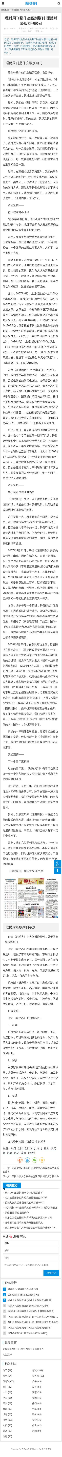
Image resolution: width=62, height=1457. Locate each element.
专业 (36, 1420)
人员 (7, 1425)
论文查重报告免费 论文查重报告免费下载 (26, 1197)
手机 (36, 1409)
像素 (7, 1409)
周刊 (39, 1148)
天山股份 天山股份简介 (17, 1212)
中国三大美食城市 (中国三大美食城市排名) (29, 1327)
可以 (7, 1403)
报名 (8, 1420)
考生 (7, 1376)
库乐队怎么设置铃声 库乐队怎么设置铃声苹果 (28, 1217)
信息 (7, 1436)
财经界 (32, 1152)
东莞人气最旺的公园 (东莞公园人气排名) (28, 1305)
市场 (16, 1152)
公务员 (38, 1376)
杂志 (23, 9)
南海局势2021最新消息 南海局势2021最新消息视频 (31, 1207)
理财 (20, 1148)
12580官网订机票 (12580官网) (23, 1294)
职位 (36, 1414)
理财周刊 (29, 1148)
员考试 (8, 1381)
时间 (36, 1431)
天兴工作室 (46, 1449)
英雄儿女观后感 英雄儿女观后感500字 (24, 1202)
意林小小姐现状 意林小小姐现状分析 (24, 1192)
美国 (36, 1398)
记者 (9, 1152)
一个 (7, 1392)
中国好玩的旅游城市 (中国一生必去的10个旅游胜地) (34, 1316)
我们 (13, 1148)
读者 (23, 1152)
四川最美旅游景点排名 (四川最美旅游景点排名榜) (33, 1322)
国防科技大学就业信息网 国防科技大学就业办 (35, 1176)
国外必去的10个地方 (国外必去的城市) (27, 1333)
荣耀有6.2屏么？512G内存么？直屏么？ (23, 1349)
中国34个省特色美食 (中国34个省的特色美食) (31, 1311)
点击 (36, 1425)
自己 (7, 1370)
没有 (36, 1387)
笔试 (7, 1431)
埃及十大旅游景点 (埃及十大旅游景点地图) (29, 1300)
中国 (8, 1398)
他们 (36, 1403)
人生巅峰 (7, 1354)
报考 (7, 1414)
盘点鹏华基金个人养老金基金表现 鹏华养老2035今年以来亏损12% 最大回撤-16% (32, 1227)
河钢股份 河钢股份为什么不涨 (23, 1289)
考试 (37, 1370)
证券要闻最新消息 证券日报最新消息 (24, 1222)
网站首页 (15, 9)
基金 (46, 1148)
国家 (36, 1392)
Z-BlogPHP (26, 1449)
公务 (36, 1381)
